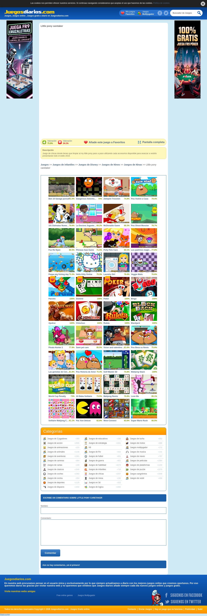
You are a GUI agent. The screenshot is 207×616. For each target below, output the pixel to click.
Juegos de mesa (96, 478)
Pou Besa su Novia (140, 347)
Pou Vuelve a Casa (139, 199)
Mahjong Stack (138, 372)
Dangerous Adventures (86, 199)
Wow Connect (110, 420)
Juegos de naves (137, 456)
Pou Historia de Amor (86, 372)
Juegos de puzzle (137, 469)
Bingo (134, 299)
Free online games (65, 595)
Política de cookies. (161, 3)
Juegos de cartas (54, 465)
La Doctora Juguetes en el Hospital (86, 225)
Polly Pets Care (111, 250)
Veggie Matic (137, 274)
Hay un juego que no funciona (168, 609)
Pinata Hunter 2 (55, 347)
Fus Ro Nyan (54, 250)
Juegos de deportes (55, 482)
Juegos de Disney (88, 164)
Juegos (148, 13)
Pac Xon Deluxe (83, 420)
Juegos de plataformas (140, 465)
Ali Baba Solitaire (84, 396)
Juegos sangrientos (138, 474)
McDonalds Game (112, 225)
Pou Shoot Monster (140, 225)
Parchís (51, 299)
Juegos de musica (138, 452)
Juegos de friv (95, 452)
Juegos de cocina (54, 478)
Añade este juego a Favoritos (104, 142)
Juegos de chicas (96, 474)
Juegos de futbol (96, 456)
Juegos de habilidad (97, 465)
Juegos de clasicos (55, 469)
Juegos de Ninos (111, 164)
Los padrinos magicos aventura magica (141, 250)
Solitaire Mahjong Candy (59, 420)
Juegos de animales (56, 452)
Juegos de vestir (137, 478)
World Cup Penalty (57, 396)
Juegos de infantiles (64, 164)
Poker (106, 299)
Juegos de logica (96, 487)
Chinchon (80, 323)
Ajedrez (51, 323)
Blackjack (135, 323)
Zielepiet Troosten (112, 199)
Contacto (132, 609)
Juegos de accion (54, 443)
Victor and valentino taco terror (114, 347)
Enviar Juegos (145, 609)
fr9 (90, 447)
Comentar (50, 552)
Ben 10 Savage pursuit (58, 199)
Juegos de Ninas (133, 164)
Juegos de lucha (137, 439)
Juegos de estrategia (98, 443)
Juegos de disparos (55, 487)
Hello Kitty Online (84, 274)
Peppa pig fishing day (58, 274)
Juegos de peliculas (138, 460)
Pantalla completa (151, 142)
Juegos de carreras (55, 460)
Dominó (79, 299)
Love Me (135, 396)
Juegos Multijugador (86, 595)
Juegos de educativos (98, 439)
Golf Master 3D (110, 372)
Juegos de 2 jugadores (57, 439)
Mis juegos (130, 13)
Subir (200, 609)
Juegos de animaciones (57, 447)
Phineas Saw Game (85, 250)
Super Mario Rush (139, 420)
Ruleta (107, 323)
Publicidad (190, 609)
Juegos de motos (137, 443)
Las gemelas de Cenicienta (59, 372)
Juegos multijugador (138, 447)
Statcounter (5, 615)
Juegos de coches (55, 474)
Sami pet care (82, 347)
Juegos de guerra (96, 460)
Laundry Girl (109, 274)
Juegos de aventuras (56, 456)
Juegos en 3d (94, 482)
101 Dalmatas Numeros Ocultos (59, 225)
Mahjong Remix (111, 396)
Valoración (51, 142)
